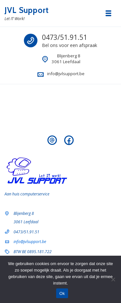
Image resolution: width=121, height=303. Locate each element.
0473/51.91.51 (64, 37)
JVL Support (27, 10)
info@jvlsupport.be (66, 73)
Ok (62, 293)
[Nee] (113, 279)
